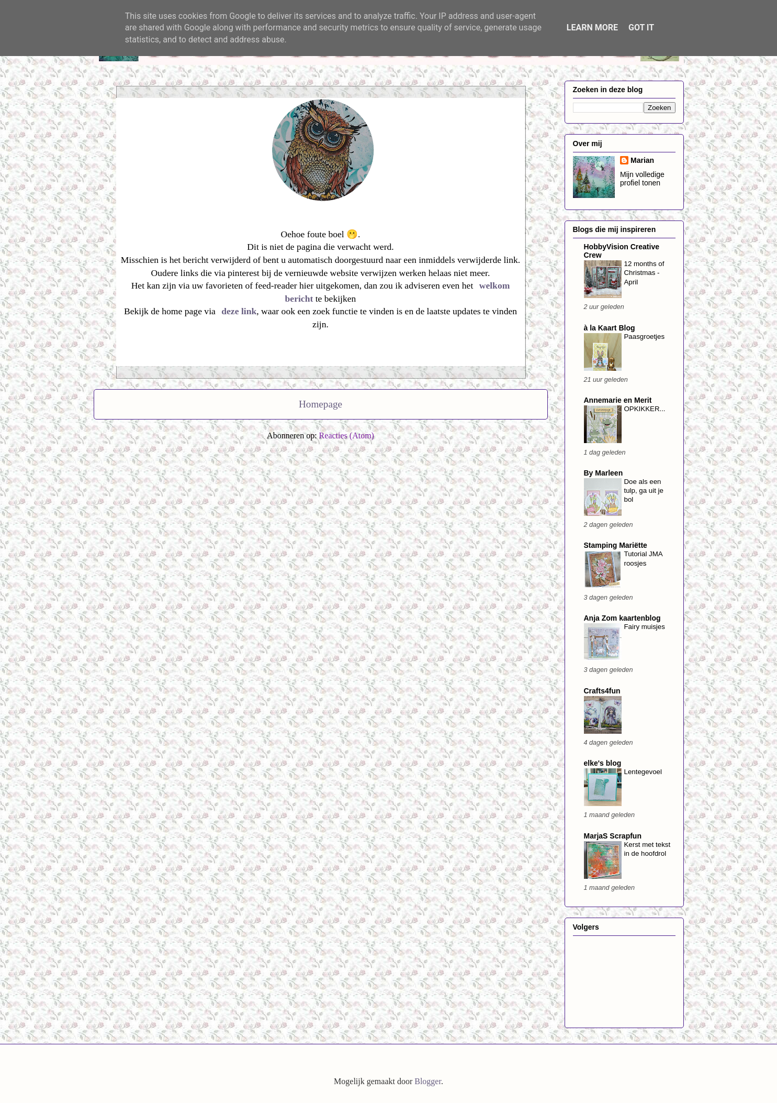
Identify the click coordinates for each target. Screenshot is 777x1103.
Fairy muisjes (644, 627)
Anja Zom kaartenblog (622, 618)
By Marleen (603, 473)
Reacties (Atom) (346, 435)
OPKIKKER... (645, 409)
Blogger (427, 1081)
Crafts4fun (602, 691)
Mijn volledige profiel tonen (642, 178)
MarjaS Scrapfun (612, 836)
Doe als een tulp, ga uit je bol (643, 491)
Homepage (320, 404)
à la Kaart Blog (609, 328)
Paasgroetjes (644, 336)
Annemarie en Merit (618, 400)
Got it (641, 27)
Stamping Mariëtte (615, 545)
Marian (642, 160)
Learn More (592, 27)
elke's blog (603, 763)
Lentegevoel (643, 772)
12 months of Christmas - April (644, 273)
